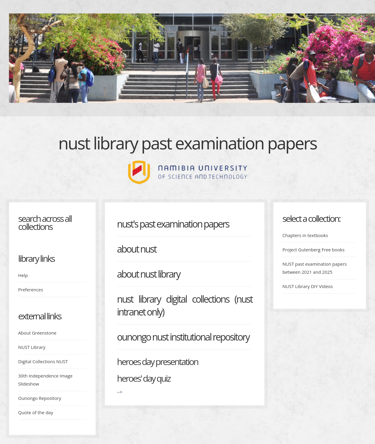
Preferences (30, 290)
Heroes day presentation (157, 361)
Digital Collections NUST (43, 361)
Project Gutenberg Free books (313, 250)
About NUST (136, 248)
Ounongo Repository (39, 398)
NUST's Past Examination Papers (173, 223)
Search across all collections (44, 222)
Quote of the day (35, 412)
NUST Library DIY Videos (307, 286)
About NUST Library (148, 273)
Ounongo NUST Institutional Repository (183, 336)
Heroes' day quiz (143, 378)
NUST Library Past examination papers (187, 142)
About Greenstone (37, 333)
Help (23, 275)
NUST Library (32, 347)
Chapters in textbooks (305, 235)
